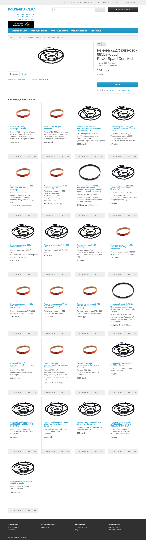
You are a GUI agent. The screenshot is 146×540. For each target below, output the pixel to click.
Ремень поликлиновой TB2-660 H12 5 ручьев (55, 187)
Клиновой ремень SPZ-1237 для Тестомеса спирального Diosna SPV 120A (89, 128)
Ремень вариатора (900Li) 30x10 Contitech (21, 246)
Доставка (11, 530)
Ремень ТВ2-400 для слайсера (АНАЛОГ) (18, 128)
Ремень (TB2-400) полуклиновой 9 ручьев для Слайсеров (89, 365)
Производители (81, 527)
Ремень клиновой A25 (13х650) (86, 246)
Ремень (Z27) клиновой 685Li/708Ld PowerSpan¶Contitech (40, 38)
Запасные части (59, 31)
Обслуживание (79, 31)
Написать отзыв (124, 90)
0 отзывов (112, 90)
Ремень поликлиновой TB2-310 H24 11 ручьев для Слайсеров (89, 306)
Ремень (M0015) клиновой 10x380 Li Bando (21, 482)
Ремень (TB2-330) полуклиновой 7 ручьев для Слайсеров (22, 365)
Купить (117, 85)
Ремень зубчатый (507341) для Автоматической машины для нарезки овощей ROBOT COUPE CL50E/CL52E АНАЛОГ (123, 307)
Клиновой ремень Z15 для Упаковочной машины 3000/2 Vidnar (123, 128)
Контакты (96, 31)
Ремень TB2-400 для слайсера (52, 128)
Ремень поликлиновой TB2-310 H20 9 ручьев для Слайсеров (55, 306)
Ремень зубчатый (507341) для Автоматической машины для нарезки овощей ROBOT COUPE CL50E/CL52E (89, 189)
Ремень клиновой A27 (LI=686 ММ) (56, 246)
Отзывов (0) (26, 74)
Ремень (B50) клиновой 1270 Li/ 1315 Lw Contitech (89, 423)
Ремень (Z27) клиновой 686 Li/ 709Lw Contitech (122, 364)
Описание (14, 74)
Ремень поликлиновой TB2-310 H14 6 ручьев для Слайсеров (122, 247)
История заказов (114, 530)
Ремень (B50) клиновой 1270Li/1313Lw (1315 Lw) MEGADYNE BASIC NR (121, 424)
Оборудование (39, 31)
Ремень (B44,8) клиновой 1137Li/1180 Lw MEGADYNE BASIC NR (21, 424)
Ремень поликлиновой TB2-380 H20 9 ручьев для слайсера (22, 188)
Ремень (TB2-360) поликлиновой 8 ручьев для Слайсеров (56, 365)
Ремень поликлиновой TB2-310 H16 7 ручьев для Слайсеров (22, 306)
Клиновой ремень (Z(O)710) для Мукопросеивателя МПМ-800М (122, 188)
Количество (100, 74)
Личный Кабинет (114, 527)
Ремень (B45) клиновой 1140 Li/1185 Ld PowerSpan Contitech (56, 424)
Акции (77, 530)
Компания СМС (21, 9)
